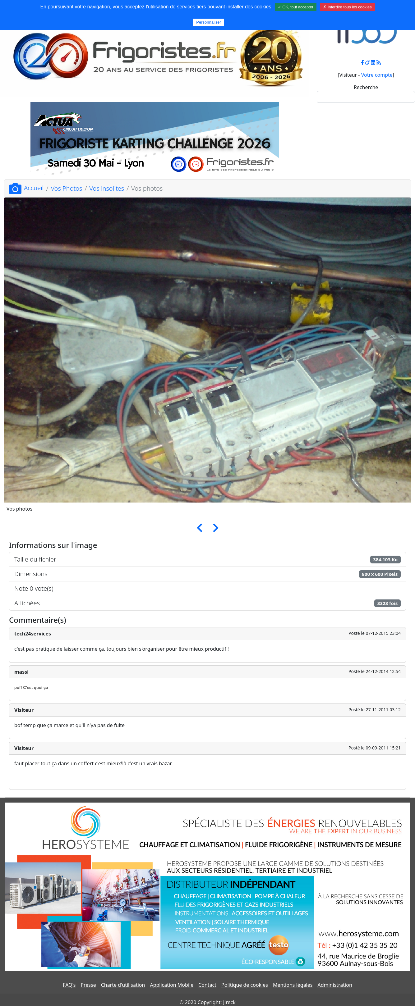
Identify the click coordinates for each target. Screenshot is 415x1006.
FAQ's (69, 984)
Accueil (26, 188)
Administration (334, 984)
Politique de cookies (244, 984)
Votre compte (377, 74)
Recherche (366, 87)
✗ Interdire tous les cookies (347, 7)
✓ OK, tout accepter (295, 7)
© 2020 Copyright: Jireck (207, 1002)
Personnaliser (208, 22)
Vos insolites (106, 188)
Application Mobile (171, 984)
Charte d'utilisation (123, 984)
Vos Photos (66, 188)
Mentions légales (293, 984)
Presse (88, 984)
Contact (207, 984)
